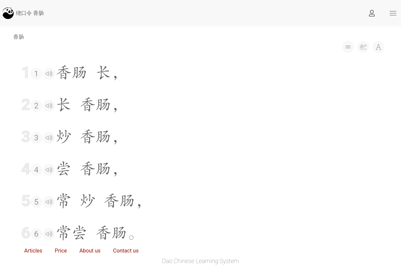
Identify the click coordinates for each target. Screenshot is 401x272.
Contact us (126, 251)
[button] (393, 13)
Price (61, 251)
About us (90, 251)
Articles (33, 251)
